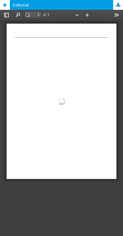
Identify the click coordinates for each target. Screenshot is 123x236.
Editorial (21, 5)
